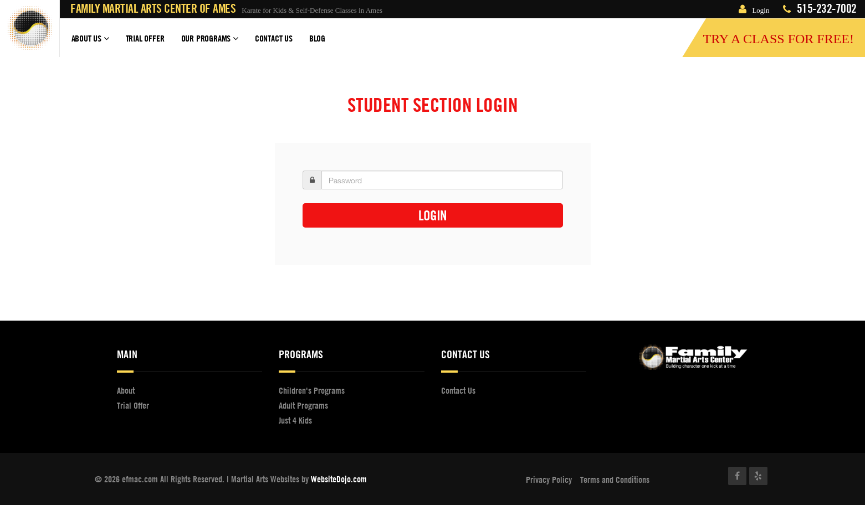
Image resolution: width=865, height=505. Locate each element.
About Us (90, 43)
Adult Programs (303, 405)
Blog (317, 38)
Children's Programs (312, 390)
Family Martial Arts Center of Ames (153, 8)
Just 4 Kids (295, 420)
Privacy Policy (549, 479)
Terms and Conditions (614, 479)
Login (754, 10)
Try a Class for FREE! (778, 39)
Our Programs (209, 43)
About (126, 390)
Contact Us (274, 38)
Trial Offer (145, 38)
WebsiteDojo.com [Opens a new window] (339, 479)
